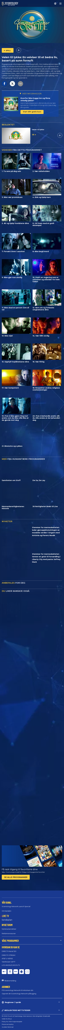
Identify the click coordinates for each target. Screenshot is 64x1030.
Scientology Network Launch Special (16, 906)
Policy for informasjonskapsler (12, 1021)
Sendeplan (7, 920)
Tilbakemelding (10, 981)
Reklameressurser (9, 933)
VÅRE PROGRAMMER (10, 940)
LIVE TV (5, 915)
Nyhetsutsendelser (9, 929)
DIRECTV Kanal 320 (9, 951)
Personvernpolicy (8, 1024)
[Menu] (60, 3)
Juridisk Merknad (7, 1027)
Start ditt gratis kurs (32, 112)
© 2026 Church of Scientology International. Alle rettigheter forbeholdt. (26, 1016)
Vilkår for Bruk (7, 1019)
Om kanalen (6, 911)
